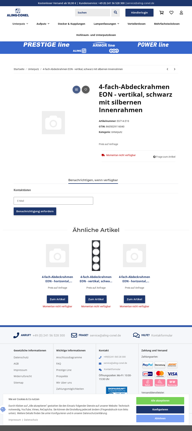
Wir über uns (64, 382)
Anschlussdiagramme (69, 357)
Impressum (20, 370)
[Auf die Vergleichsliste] (76, 89)
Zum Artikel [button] (57, 299)
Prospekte (62, 376)
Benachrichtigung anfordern (35, 211)
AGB (16, 363)
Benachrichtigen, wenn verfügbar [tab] (93, 180)
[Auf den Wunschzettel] (86, 89)
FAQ (58, 363)
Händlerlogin (139, 12)
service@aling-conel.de (140, 3)
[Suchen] (92, 13)
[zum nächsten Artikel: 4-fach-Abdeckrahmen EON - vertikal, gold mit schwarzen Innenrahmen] (174, 69)
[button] (181, 12)
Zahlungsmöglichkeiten (70, 388)
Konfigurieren (160, 409)
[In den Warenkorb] (16, 81)
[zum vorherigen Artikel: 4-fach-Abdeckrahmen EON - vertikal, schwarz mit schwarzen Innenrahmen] (167, 69)
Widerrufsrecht (23, 376)
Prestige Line (64, 370)
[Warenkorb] (161, 12)
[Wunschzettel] (171, 12)
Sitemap (18, 382)
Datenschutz (21, 357)
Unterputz (116, 132)
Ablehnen (160, 418)
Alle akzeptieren (160, 400)
